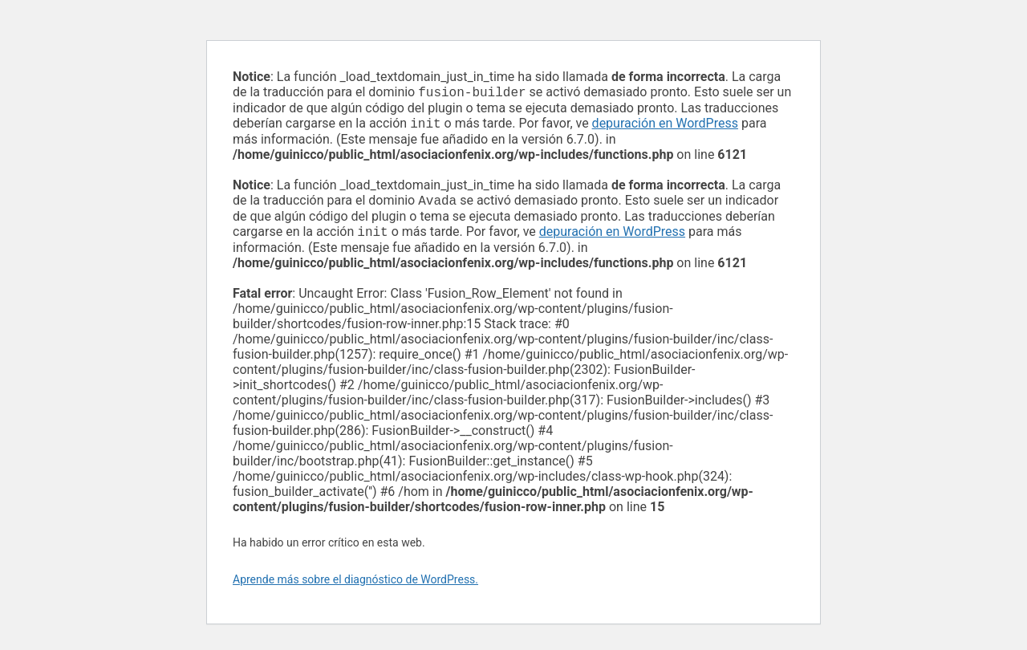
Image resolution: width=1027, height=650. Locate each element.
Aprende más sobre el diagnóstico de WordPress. (355, 585)
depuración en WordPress (665, 126)
